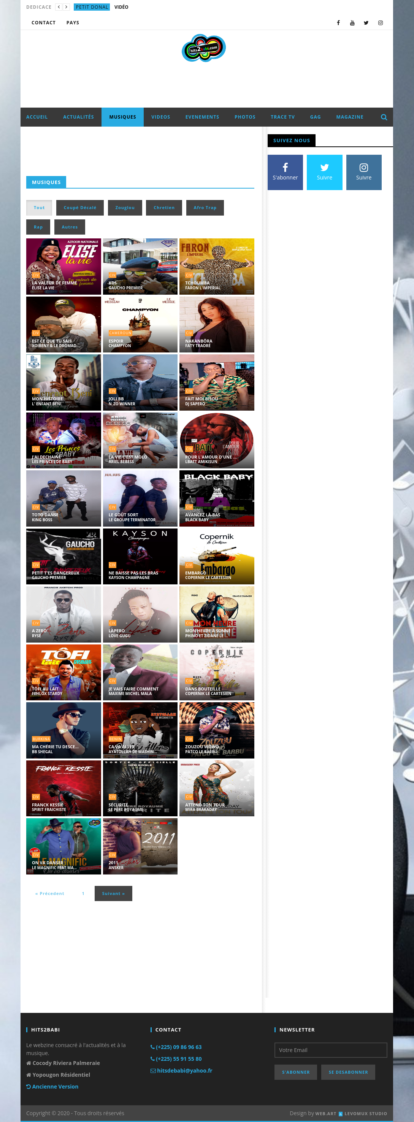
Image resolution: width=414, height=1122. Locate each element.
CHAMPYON (120, 345)
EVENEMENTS (202, 117)
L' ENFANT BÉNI (46, 403)
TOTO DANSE (45, 514)
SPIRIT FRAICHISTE (49, 809)
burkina (41, 738)
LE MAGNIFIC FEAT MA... (54, 867)
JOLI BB (116, 399)
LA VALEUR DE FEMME (54, 283)
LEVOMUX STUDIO (366, 1113)
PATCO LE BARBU (201, 751)
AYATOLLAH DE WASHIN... (133, 751)
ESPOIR (116, 341)
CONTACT (44, 22)
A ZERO (39, 630)
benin (115, 738)
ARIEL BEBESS (121, 461)
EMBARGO (195, 573)
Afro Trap (205, 207)
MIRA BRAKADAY (201, 809)
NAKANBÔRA (198, 341)
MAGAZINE (349, 117)
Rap (38, 227)
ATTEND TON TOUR (205, 805)
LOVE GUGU (120, 635)
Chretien (164, 207)
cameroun (120, 332)
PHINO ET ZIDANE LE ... (206, 635)
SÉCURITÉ (118, 805)
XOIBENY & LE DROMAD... (55, 345)
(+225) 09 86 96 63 (176, 1047)
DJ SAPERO (195, 403)
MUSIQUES (122, 117)
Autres (70, 227)
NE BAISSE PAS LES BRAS (134, 573)
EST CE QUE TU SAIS (51, 341)
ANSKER (116, 867)
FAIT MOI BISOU (201, 399)
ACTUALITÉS (78, 117)
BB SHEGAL (42, 751)
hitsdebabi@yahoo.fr (182, 1070)
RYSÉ (36, 635)
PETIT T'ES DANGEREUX (55, 573)
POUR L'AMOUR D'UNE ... (210, 457)
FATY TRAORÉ (197, 345)
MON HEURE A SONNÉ (207, 630)
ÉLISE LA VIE (43, 287)
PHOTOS (245, 117)
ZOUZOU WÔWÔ (202, 746)
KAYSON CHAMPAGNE (129, 577)
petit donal (92, 7)
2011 (113, 862)
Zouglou (125, 207)
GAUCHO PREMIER (126, 287)
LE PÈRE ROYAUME (126, 809)
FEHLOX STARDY (47, 693)
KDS (113, 283)
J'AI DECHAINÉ (46, 457)
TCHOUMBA (197, 283)
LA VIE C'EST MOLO (128, 457)
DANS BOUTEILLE (202, 689)
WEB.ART (326, 1113)
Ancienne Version (52, 1086)
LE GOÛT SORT (123, 514)
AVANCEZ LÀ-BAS (202, 514)
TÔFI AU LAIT (45, 689)
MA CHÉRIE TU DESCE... (55, 746)
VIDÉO (121, 7)
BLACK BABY (196, 519)
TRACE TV (283, 117)
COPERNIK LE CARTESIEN (208, 577)
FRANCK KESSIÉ (47, 805)
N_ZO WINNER (122, 403)
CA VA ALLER (122, 746)
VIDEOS (160, 117)
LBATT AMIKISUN (201, 461)
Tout (39, 207)
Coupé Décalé (80, 207)
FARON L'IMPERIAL (202, 287)
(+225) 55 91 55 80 (176, 1058)
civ (36, 275)
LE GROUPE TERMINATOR (132, 519)
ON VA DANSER (47, 862)
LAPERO (117, 630)
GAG (315, 117)
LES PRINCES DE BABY (52, 461)
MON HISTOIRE (47, 399)
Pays (73, 22)
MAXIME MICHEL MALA (130, 693)
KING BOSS (42, 519)
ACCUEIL (37, 117)
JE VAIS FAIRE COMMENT (134, 689)
